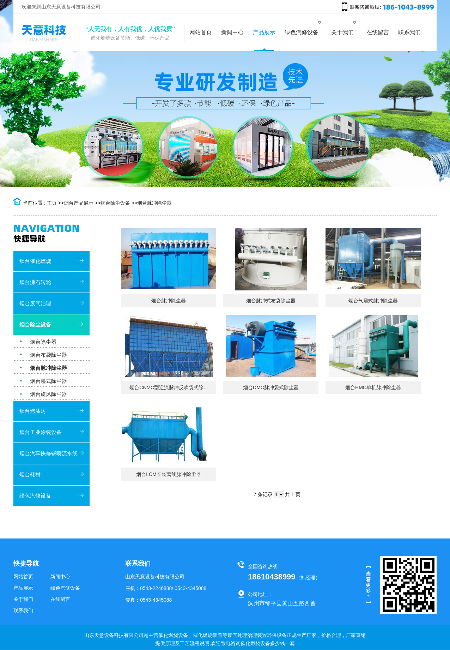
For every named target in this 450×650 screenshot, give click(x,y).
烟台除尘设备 (115, 203)
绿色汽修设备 (35, 496)
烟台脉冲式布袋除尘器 (271, 300)
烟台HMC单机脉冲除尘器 (373, 387)
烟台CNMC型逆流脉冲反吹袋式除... (168, 387)
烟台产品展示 (78, 203)
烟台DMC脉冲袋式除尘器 (271, 387)
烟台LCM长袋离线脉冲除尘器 (168, 474)
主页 (52, 203)
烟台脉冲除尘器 (154, 203)
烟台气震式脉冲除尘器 (373, 300)
